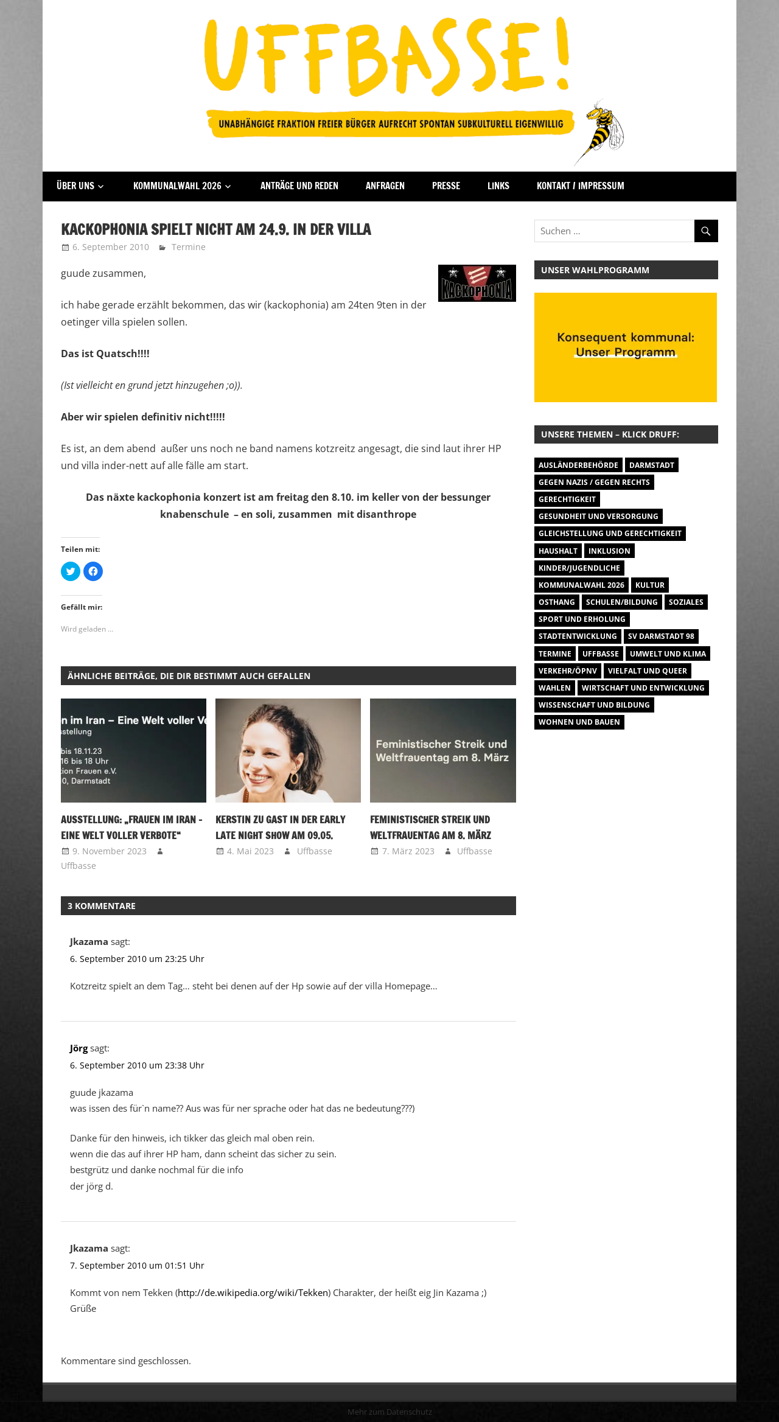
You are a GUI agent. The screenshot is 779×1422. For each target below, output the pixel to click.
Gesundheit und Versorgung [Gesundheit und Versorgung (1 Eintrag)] (598, 516)
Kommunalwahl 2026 (177, 185)
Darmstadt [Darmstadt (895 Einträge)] (651, 465)
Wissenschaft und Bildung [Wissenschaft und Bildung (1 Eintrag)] (594, 705)
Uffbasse (78, 865)
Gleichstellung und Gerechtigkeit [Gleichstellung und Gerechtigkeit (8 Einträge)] (610, 533)
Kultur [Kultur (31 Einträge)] (650, 585)
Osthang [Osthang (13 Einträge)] (557, 602)
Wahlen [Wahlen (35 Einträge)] (555, 688)
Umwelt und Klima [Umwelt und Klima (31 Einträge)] (668, 654)
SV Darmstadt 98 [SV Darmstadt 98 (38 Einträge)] (661, 636)
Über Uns (75, 185)
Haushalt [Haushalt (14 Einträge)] (558, 551)
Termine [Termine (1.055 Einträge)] (555, 654)
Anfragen (385, 185)
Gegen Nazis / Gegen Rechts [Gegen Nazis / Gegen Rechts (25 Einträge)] (594, 482)
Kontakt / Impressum (580, 185)
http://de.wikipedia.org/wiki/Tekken (253, 1292)
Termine (189, 247)
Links (498, 185)
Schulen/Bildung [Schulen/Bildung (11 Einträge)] (622, 602)
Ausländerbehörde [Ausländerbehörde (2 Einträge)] (578, 465)
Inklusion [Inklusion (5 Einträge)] (610, 551)
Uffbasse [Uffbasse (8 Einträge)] (600, 654)
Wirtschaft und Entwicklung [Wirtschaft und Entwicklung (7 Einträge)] (643, 688)
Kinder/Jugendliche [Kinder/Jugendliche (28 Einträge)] (579, 568)
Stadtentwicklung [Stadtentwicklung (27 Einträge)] (578, 636)
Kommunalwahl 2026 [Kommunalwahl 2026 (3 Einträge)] (581, 585)
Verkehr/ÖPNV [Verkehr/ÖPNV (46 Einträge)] (568, 671)
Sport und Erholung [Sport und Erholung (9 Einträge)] (582, 619)
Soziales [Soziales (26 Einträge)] (686, 602)
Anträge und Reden (299, 185)
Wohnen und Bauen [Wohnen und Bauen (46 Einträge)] (579, 722)
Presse (446, 185)
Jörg (79, 1048)
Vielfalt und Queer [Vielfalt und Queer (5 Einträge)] (647, 671)
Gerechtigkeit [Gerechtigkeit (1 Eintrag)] (567, 499)
